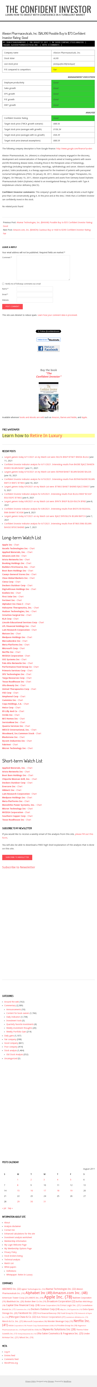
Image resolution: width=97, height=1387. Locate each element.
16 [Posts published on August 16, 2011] (31, 1190)
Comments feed (11, 1359)
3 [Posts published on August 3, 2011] (44, 1179)
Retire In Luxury (46, 435)
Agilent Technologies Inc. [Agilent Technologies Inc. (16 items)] (33, 1289)
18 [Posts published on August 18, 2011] (58, 1190)
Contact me (9, 1230)
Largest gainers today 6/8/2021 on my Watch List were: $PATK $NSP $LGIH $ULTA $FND (45, 501)
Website (5, 300)
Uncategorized (10, 1058)
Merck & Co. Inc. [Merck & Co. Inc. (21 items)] (12, 1321)
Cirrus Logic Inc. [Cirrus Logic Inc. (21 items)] (70, 1305)
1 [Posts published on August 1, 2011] (17, 1179)
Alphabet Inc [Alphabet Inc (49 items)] (38, 1293)
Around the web (11, 1002)
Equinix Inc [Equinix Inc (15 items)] (76, 1309)
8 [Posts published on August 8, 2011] (17, 1185)
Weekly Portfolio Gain (16, 1031)
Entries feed (9, 1355)
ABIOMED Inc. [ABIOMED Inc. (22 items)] (11, 1289)
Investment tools (14, 1020)
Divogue (51, 1381)
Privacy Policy (10, 1252)
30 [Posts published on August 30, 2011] (31, 1201)
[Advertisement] (14, 927)
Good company (62, 42)
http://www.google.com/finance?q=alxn (74, 148)
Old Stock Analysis (14, 1054)
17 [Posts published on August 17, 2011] (45, 1190)
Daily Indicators (13, 1017)
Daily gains (9, 1035)
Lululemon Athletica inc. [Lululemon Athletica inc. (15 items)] (77, 1317)
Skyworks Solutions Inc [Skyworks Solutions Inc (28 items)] (59, 1329)
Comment (7, 257)
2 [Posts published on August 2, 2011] (31, 1179)
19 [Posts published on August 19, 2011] (71, 1190)
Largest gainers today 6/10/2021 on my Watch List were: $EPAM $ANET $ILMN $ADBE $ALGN (47, 472)
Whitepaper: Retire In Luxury (19, 1274)
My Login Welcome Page (15, 1245)
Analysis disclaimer (12, 1226)
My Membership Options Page (18, 1248)
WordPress (67, 1381)
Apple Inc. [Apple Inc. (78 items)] (58, 1297)
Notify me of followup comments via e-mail (23, 284)
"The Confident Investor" (48, 375)
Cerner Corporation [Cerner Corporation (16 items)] (49, 1305)
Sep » (10, 1208)
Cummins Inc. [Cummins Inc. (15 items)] (23, 1309)
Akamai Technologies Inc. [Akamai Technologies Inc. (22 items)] (61, 1289)
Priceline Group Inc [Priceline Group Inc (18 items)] (67, 1325)
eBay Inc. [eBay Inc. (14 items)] (65, 1309)
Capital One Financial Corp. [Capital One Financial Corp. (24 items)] (22, 1305)
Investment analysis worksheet (18, 1237)
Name (5, 289)
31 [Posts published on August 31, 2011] (45, 1201)
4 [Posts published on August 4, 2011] (57, 1179)
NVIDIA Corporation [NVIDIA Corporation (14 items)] (17, 1326)
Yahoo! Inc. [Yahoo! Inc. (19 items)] (26, 1337)
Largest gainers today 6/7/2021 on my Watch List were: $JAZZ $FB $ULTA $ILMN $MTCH (45, 516)
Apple (84, 417)
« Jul (4, 1208)
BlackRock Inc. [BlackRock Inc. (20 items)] (15, 1301)
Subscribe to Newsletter (18, 867)
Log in (7, 1352)
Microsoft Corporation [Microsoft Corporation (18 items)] (35, 1321)
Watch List (9, 1263)
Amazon (55, 417)
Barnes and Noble (68, 417)
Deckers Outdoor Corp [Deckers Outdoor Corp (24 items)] (45, 1309)
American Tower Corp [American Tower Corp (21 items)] (15, 1297)
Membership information (15, 1241)
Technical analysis (12, 1259)
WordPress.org (11, 1363)
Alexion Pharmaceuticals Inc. (24, 45)
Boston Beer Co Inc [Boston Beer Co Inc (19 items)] (35, 1301)
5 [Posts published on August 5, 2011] (70, 1179)
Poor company (10, 1047)
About (7, 1222)
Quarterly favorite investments (20, 1024)
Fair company (10, 1039)
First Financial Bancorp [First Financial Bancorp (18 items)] (48, 1313)
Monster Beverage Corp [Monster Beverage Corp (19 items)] (60, 1321)
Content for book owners (17, 1013)
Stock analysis (77, 42)
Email (5, 294)
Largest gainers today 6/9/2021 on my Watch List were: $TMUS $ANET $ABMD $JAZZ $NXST (47, 486)
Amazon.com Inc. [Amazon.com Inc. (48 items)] (70, 1293)
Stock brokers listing (13, 1256)
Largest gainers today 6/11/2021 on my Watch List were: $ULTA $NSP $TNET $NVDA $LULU (46, 457)
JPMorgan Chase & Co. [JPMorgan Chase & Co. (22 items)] (22, 1317)
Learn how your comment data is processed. (57, 315)
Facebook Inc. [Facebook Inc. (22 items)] (27, 1313)
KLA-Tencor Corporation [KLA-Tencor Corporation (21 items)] (51, 1317)
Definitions (11, 1271)
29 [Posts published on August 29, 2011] (18, 1201)
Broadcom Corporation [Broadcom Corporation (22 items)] (61, 1301)
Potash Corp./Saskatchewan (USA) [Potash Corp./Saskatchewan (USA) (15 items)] (42, 1326)
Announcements (13, 1009)
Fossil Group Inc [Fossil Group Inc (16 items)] (69, 1313)
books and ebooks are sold (32, 417)
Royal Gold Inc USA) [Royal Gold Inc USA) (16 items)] (32, 1330)
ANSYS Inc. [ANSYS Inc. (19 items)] (36, 1298)
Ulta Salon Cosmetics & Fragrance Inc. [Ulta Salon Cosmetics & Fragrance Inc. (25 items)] (60, 1333)
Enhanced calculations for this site (19, 1233)
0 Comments (53, 45)
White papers (10, 1267)
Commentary (10, 1005)
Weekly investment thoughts (19, 1028)
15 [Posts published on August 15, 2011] (18, 1190)
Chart (16, 545)
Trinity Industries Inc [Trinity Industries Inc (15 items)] (27, 1334)
